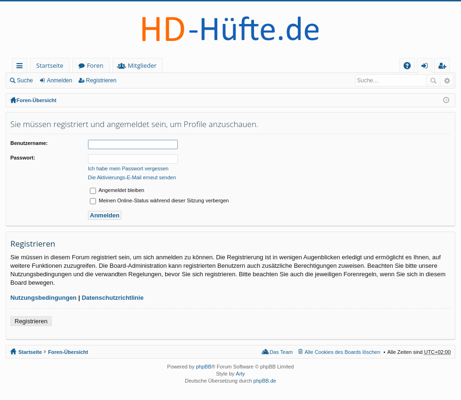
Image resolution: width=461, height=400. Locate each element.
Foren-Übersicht (36, 100)
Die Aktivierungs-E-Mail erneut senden (132, 177)
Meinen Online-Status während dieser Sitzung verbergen (159, 200)
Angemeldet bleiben (117, 190)
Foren (95, 65)
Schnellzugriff (21, 67)
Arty (240, 373)
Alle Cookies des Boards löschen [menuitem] (343, 352)
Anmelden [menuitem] (427, 67)
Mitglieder (142, 65)
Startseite (50, 65)
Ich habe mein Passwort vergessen (128, 168)
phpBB (203, 366)
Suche (25, 80)
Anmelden (59, 80)
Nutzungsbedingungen (43, 297)
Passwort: (22, 157)
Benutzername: (29, 143)
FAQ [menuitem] (410, 67)
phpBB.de (265, 381)
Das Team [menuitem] (281, 352)
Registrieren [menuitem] (444, 67)
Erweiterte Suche (446, 80)
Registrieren (101, 80)
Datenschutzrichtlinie (112, 297)
